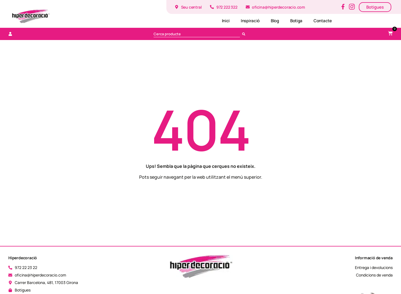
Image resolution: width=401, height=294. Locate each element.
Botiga (296, 21)
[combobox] (197, 34)
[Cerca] (244, 34)
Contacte (323, 21)
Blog (275, 21)
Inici (226, 21)
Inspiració (250, 21)
